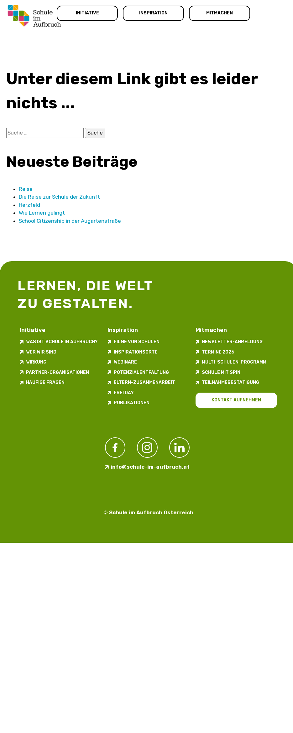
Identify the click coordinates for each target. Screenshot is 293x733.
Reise (26, 189)
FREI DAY (124, 392)
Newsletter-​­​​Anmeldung (232, 341)
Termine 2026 (218, 352)
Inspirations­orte (136, 352)
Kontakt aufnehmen (236, 400)
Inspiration (153, 13)
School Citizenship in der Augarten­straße (70, 221)
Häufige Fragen (45, 382)
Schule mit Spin (221, 372)
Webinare (125, 362)
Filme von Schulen (137, 341)
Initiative (87, 13)
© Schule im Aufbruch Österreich (148, 512)
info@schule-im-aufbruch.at (150, 467)
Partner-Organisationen (57, 372)
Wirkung (36, 362)
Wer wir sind (41, 352)
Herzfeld (29, 205)
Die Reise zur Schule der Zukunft (59, 197)
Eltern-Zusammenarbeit (144, 382)
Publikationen (131, 402)
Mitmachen (219, 13)
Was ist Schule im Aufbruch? (61, 341)
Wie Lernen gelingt (42, 213)
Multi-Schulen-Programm (234, 362)
